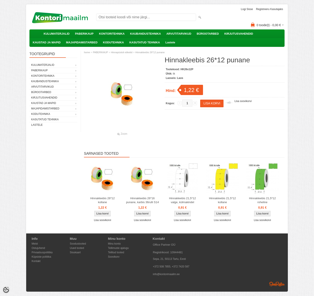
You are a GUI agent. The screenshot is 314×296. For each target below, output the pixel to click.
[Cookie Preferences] (6, 290)
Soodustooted (78, 243)
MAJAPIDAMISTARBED (81, 42)
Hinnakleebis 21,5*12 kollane (222, 200)
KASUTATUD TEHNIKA (144, 42)
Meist (35, 243)
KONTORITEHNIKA (112, 33)
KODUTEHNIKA (113, 42)
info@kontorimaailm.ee (166, 274)
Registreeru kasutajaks (269, 9)
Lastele (170, 42)
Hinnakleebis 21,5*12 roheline (262, 200)
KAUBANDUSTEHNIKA (145, 33)
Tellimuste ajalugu (118, 248)
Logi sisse (247, 9)
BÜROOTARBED (208, 33)
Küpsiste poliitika (41, 256)
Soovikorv (113, 256)
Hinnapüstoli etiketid (121, 52)
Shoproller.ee (277, 284)
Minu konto (114, 243)
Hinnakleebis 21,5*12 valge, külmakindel (182, 200)
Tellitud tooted (116, 252)
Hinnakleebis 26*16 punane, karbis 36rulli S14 (142, 200)
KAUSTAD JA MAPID (47, 42)
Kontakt (36, 261)
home (87, 52)
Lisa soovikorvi (243, 101)
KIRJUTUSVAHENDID (238, 33)
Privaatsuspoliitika (42, 252)
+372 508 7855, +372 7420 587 (171, 266)
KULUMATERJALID (57, 33)
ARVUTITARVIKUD (178, 33)
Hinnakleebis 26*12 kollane (102, 200)
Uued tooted (77, 248)
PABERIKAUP (84, 33)
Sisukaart (75, 252)
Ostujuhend (38, 248)
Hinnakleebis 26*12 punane (150, 52)
